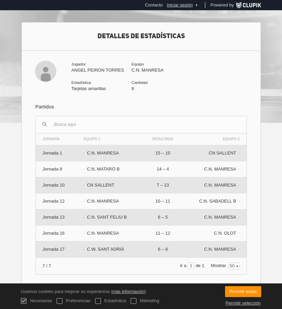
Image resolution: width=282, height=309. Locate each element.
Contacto (154, 5)
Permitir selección (243, 303)
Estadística (110, 301)
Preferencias (74, 301)
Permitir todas (243, 291)
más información (128, 291)
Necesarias (36, 301)
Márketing (145, 301)
